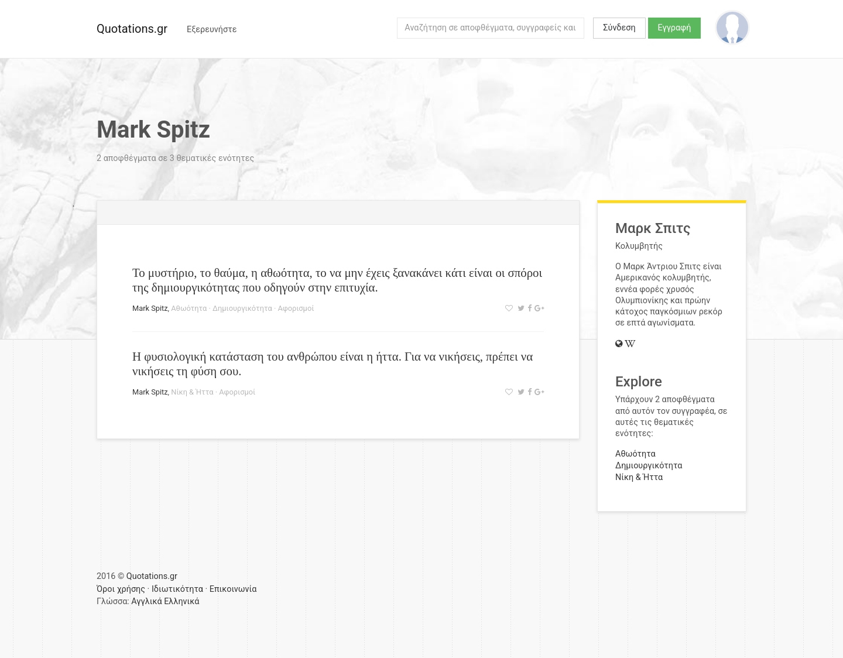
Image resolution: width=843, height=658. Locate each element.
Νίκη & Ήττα (192, 392)
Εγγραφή (674, 28)
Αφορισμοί (295, 308)
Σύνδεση (619, 28)
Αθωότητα (189, 308)
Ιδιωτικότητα (177, 589)
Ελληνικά (181, 601)
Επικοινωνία (233, 589)
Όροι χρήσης (121, 589)
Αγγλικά (146, 601)
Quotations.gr (132, 29)
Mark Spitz (150, 308)
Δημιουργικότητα (242, 308)
